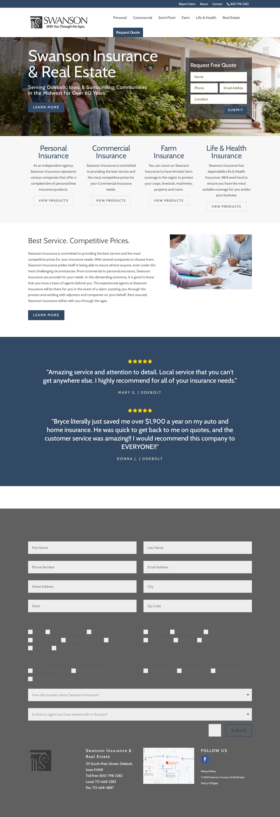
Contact (217, 4)
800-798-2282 (110, 775)
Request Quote (128, 32)
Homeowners (100, 631)
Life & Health (206, 18)
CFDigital (213, 783)
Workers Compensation (224, 631)
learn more (46, 107)
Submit (235, 110)
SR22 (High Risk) (67, 648)
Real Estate (231, 18)
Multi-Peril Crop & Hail (47, 670)
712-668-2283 (105, 781)
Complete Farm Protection (50, 678)
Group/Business (192, 670)
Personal (120, 18)
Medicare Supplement (80, 639)
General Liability (185, 631)
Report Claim (187, 4)
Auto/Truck (154, 631)
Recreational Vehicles (64, 631)
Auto (35, 631)
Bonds (205, 639)
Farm (186, 18)
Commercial (142, 18)
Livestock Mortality (88, 670)
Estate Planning (42, 639)
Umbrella (38, 648)
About (204, 4)
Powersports (116, 639)
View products (53, 200)
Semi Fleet (167, 18)
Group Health (156, 639)
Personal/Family (158, 670)
